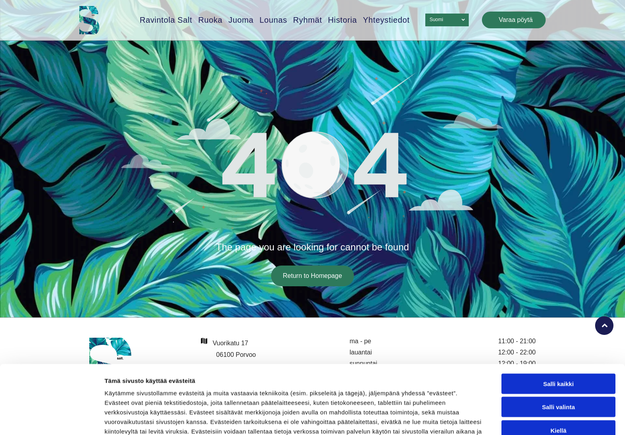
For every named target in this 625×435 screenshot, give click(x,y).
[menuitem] (163, 20)
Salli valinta (558, 359)
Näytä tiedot (426, 419)
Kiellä (558, 383)
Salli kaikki (558, 336)
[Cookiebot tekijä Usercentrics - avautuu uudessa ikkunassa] (51, 419)
